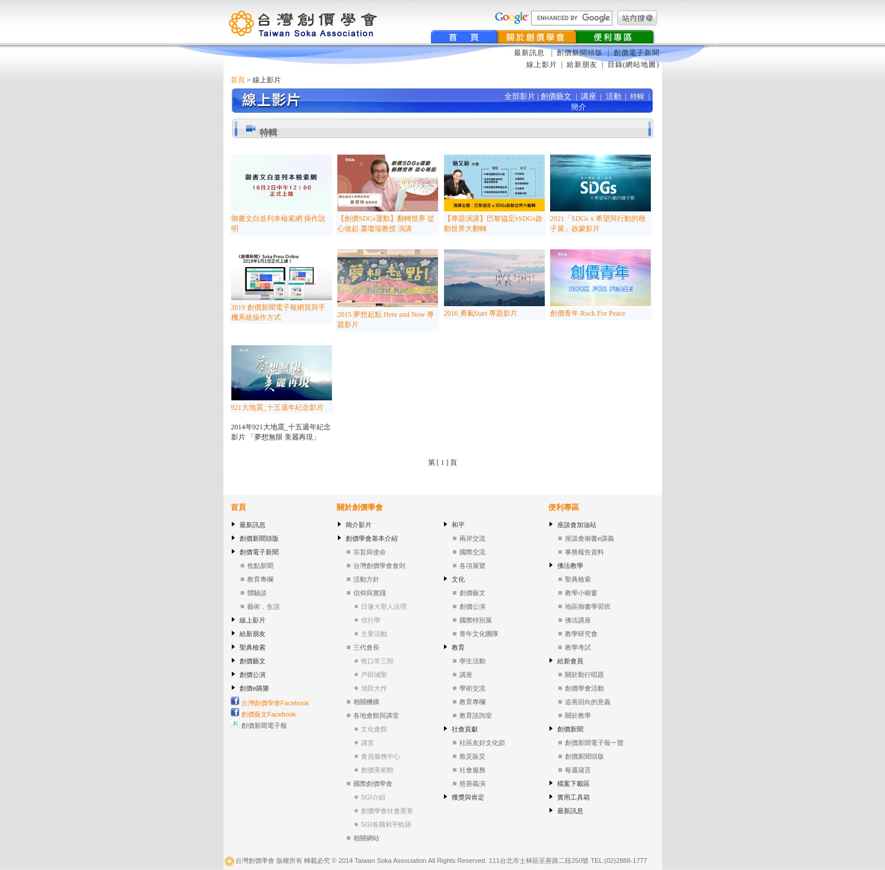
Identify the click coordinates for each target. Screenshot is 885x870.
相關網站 (366, 838)
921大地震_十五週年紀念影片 (277, 407)
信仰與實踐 (369, 592)
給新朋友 (582, 64)
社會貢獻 (465, 729)
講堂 (367, 742)
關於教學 (578, 715)
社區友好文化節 (482, 742)
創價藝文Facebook (263, 714)
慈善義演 (472, 783)
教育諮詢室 (475, 715)
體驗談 (257, 592)
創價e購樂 (254, 688)
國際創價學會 (372, 783)
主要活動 (374, 633)
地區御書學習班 (588, 606)
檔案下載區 (573, 783)
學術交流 (472, 688)
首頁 (238, 80)
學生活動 (472, 660)
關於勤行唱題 (584, 674)
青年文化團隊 (479, 633)
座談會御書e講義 (589, 538)
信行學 (371, 620)
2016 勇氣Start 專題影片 (481, 313)
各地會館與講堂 (376, 715)
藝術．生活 (263, 606)
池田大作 (374, 688)
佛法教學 (570, 565)
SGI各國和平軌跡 (386, 824)
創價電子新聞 (637, 53)
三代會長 (366, 647)
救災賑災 (472, 756)
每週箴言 (578, 769)
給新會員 (570, 660)
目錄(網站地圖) (634, 64)
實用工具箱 (573, 797)
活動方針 (366, 579)
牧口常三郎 (377, 660)
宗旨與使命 (369, 552)
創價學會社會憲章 (387, 810)
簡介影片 (359, 524)
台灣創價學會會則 (379, 565)
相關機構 (366, 701)
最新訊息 (530, 53)
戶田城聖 (374, 674)
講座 (465, 674)
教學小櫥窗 (581, 592)
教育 (458, 647)
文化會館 (374, 729)
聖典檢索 (252, 647)
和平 (458, 524)
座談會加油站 (576, 524)
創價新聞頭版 (581, 53)
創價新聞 (570, 729)
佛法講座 (578, 620)
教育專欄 (260, 579)
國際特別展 (475, 620)
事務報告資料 (584, 552)
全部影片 (519, 96)
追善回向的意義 (588, 701)
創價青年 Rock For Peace (587, 313)
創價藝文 (252, 660)
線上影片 (541, 64)
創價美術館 (377, 769)
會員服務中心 (380, 756)
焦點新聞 (260, 565)
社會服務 (472, 769)
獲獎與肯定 (468, 797)
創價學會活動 (584, 688)
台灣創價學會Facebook (270, 703)
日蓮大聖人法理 (384, 606)
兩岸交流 (472, 538)
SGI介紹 (373, 797)
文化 (458, 579)
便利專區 (563, 507)
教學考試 (578, 647)
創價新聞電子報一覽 (594, 742)
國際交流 (472, 552)
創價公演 (252, 674)
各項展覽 (472, 565)
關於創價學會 (360, 507)
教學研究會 (581, 633)
